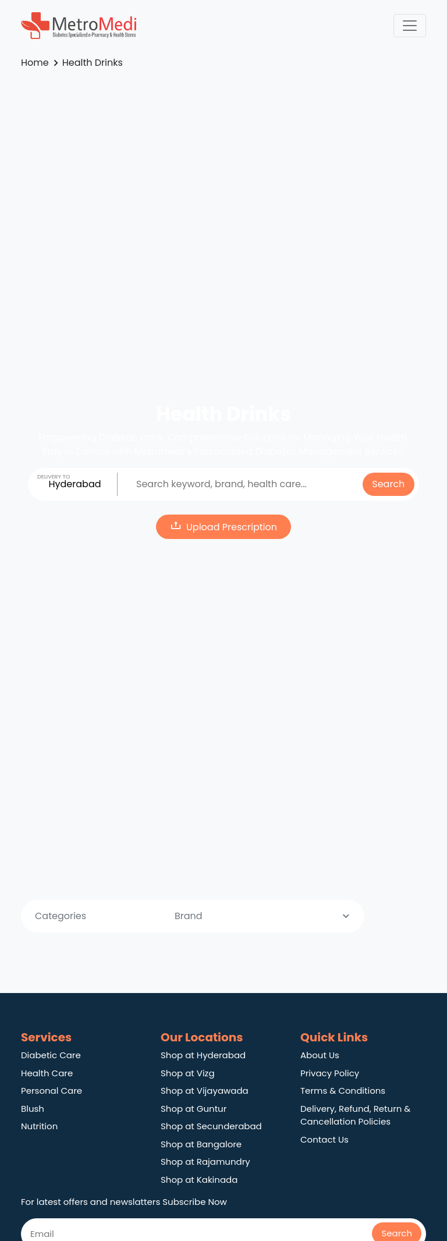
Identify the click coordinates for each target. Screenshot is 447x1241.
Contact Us (324, 1139)
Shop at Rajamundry (205, 1161)
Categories (124, 916)
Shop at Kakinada (199, 1179)
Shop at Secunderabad (211, 1126)
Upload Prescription (223, 526)
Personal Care (51, 1090)
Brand (264, 916)
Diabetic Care (51, 1055)
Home (35, 62)
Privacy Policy (329, 1073)
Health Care (47, 1073)
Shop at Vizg (188, 1073)
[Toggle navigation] (409, 25)
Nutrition (39, 1126)
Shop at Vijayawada (205, 1090)
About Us (319, 1055)
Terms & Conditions (342, 1090)
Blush (32, 1108)
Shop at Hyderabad (203, 1055)
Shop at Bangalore (201, 1144)
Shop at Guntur (193, 1108)
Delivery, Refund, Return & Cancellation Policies (355, 1115)
